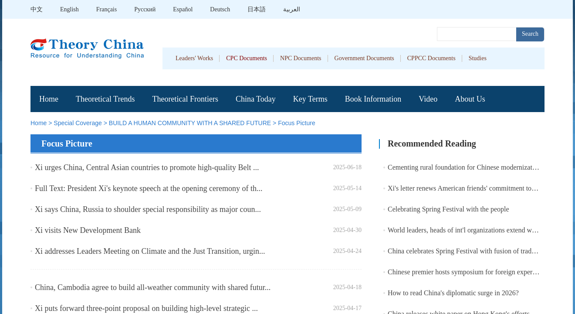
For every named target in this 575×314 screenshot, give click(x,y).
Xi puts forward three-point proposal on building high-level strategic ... (146, 308)
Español (183, 9)
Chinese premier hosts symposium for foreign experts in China (475, 272)
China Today (256, 99)
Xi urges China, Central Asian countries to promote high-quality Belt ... (147, 167)
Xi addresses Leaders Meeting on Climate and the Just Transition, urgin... (150, 251)
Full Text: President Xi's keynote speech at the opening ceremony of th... (149, 188)
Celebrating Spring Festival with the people (448, 209)
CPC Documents (246, 58)
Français (106, 9)
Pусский (145, 9)
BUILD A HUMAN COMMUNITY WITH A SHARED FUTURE (190, 122)
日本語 (256, 9)
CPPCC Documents (431, 58)
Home (48, 99)
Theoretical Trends (105, 99)
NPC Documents (300, 58)
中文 (36, 9)
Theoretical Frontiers (185, 99)
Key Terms (310, 99)
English (69, 9)
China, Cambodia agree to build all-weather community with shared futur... (153, 287)
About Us (470, 99)
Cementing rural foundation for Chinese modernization (464, 167)
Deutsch (220, 9)
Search (530, 34)
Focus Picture (296, 122)
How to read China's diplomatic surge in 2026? (453, 293)
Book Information (373, 99)
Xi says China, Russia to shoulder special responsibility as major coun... (148, 209)
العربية (291, 9)
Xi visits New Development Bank (88, 230)
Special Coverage (78, 122)
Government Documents (364, 58)
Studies (478, 58)
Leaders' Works (194, 58)
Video (428, 99)
